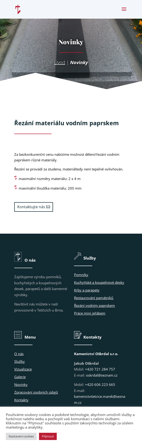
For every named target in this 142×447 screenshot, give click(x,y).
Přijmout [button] (48, 436)
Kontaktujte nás (31, 206)
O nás (19, 353)
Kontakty (21, 400)
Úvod (59, 62)
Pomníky (81, 274)
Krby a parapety (86, 290)
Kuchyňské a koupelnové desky (99, 282)
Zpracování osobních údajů (36, 392)
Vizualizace (23, 369)
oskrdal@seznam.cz (101, 375)
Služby (19, 361)
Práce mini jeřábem (89, 313)
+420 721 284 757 (100, 369)
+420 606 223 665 (100, 384)
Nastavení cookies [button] (21, 436)
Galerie (20, 376)
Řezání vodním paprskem (94, 305)
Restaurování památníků (93, 297)
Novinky (21, 384)
